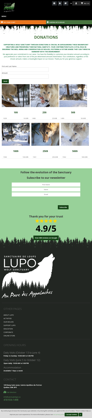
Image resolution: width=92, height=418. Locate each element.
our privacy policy (59, 414)
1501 (45, 134)
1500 (16, 134)
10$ (16, 112)
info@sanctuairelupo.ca (12, 397)
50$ (73, 112)
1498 (44, 95)
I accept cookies (71, 414)
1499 (73, 95)
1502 (75, 134)
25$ (44, 112)
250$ (45, 151)
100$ (15, 151)
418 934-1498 (11, 399)
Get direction (10, 392)
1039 (16, 95)
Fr (71, 3)
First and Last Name (9, 66)
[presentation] (40, 203)
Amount (5, 73)
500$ (75, 151)
